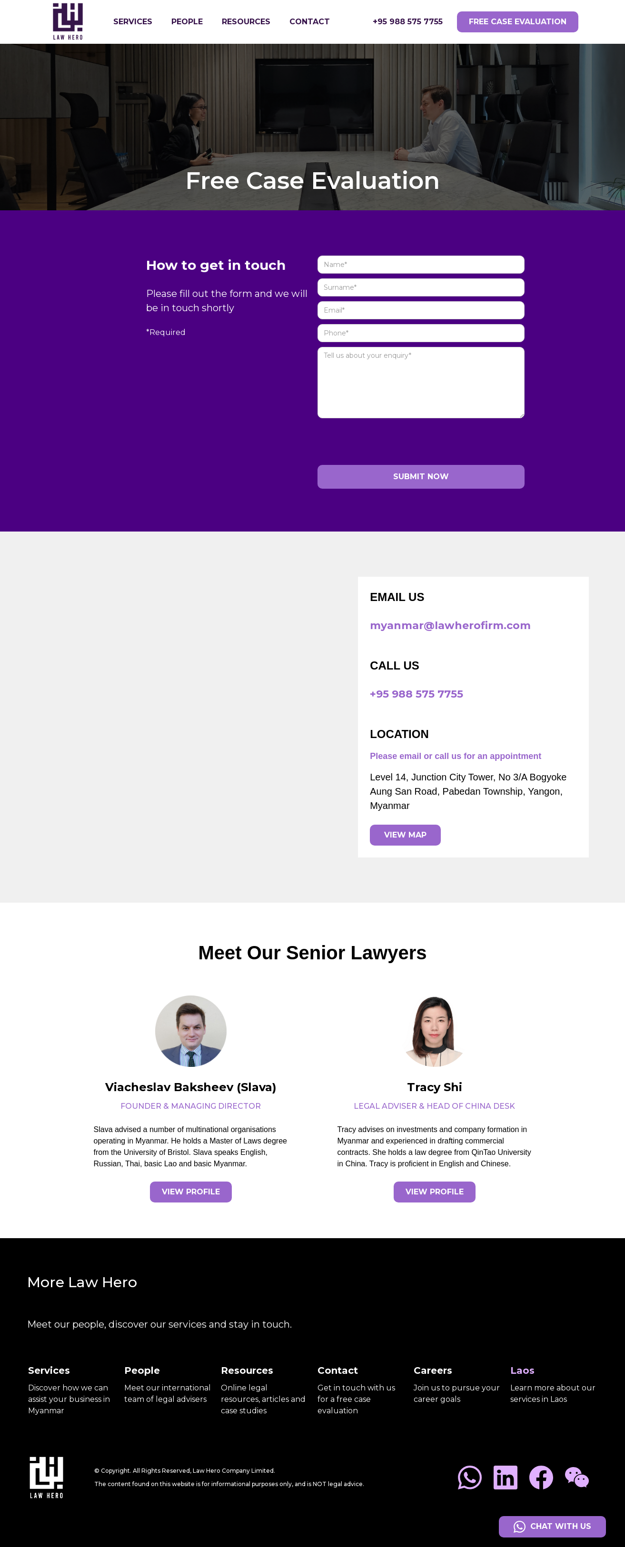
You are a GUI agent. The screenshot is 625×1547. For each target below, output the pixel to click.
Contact (309, 21)
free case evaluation (517, 21)
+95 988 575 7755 (408, 21)
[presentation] (389, 441)
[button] (133, 22)
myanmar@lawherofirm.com (450, 625)
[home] (75, 22)
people (187, 21)
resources (246, 21)
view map (405, 834)
